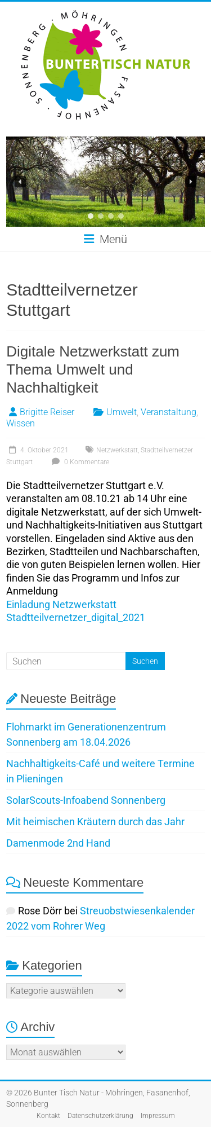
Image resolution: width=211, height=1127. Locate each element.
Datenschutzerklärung (100, 1116)
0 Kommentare (79, 462)
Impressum (158, 1116)
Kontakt (48, 1116)
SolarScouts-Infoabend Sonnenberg (85, 800)
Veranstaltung (168, 412)
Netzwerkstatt (117, 450)
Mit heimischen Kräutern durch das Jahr (95, 821)
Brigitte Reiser (47, 412)
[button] (20, 181)
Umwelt (121, 412)
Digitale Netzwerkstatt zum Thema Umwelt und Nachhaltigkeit (92, 369)
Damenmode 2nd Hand (58, 843)
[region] (105, 182)
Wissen (20, 423)
